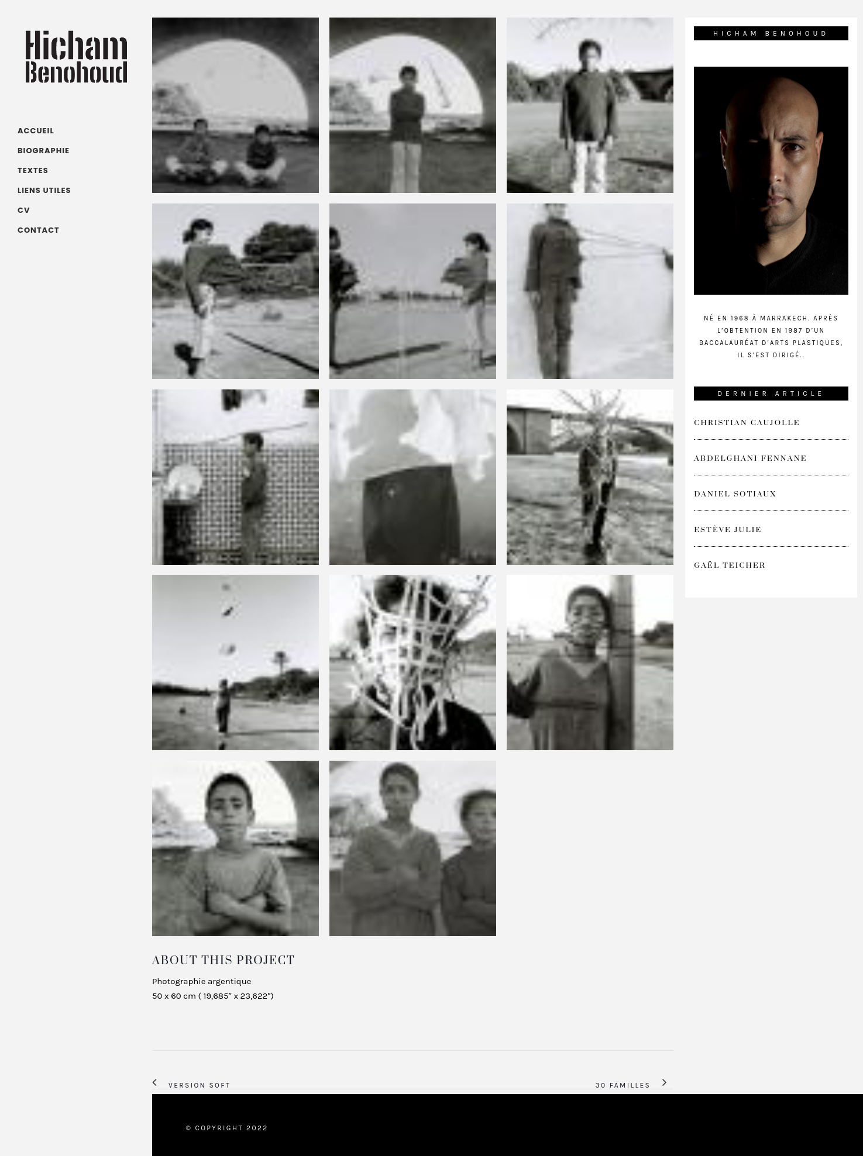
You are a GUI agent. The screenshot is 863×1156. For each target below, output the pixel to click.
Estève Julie (728, 529)
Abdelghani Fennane (750, 458)
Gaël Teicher (730, 565)
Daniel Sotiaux (735, 494)
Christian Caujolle (747, 422)
